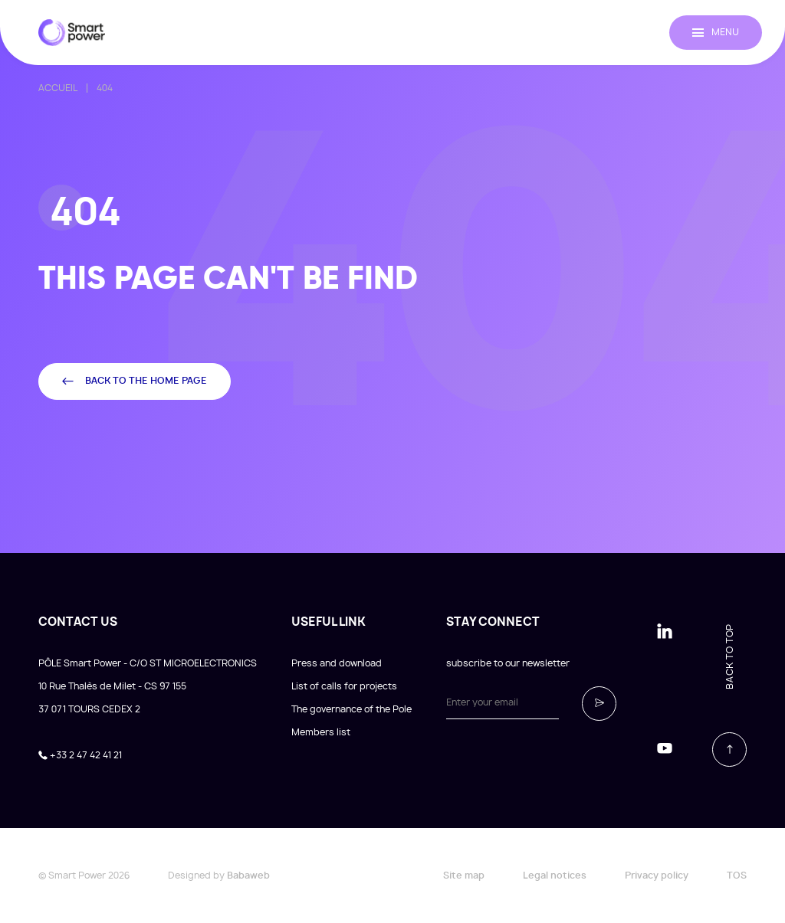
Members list (320, 732)
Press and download (336, 663)
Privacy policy (656, 875)
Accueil (57, 88)
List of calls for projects (344, 686)
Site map (463, 875)
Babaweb (248, 875)
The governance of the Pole (351, 709)
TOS (737, 875)
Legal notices (554, 875)
